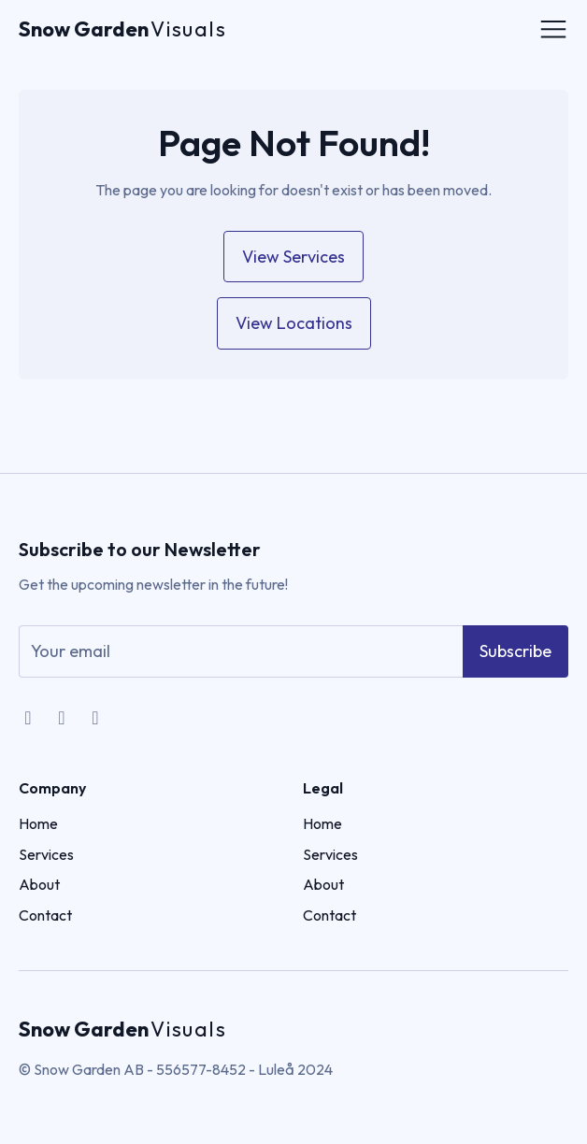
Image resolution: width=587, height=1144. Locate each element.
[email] (241, 651)
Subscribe (515, 651)
